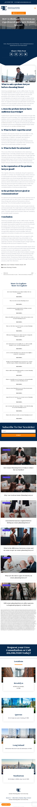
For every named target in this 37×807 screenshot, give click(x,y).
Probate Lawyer (19, 265)
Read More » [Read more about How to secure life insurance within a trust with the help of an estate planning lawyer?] (19, 411)
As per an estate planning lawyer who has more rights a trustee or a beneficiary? (19, 353)
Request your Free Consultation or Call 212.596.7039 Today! (18, 650)
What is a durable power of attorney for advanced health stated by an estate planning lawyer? (19, 380)
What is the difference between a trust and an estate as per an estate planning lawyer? (19, 317)
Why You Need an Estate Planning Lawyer (19, 300)
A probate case (5, 236)
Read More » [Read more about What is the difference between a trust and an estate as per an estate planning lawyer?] (19, 322)
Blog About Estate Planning (13, 43)
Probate (11, 265)
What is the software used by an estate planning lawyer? (19, 415)
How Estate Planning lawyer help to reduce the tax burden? (19, 292)
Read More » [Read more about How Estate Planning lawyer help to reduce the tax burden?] (19, 296)
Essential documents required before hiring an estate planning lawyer (19, 309)
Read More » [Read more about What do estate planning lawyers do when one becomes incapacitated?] (19, 393)
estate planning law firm (14, 8)
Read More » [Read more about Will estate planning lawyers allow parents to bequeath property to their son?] (19, 339)
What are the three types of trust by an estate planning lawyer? (19, 326)
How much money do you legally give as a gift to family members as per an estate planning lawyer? (19, 344)
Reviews (21, 798)
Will (25, 265)
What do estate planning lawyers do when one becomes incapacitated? (19, 389)
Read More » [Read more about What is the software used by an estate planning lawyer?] (19, 418)
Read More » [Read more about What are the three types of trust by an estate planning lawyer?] (19, 330)
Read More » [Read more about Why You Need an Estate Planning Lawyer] (19, 304)
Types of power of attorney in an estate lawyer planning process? (19, 398)
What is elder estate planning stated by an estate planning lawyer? (19, 371)
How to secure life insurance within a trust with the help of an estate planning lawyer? (19, 406)
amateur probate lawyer (18, 126)
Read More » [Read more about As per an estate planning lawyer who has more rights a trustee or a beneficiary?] (19, 357)
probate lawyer (12, 91)
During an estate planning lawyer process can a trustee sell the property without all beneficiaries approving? (19, 362)
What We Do (15, 798)
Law (8, 265)
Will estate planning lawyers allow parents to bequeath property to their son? (19, 335)
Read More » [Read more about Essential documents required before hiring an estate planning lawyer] (19, 313)
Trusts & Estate (14, 7)
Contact (29, 798)
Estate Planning (7, 267)
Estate (4, 265)
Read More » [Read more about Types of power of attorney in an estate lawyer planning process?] (19, 402)
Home (5, 43)
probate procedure (6, 122)
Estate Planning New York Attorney (18, 793)
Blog (25, 798)
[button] (35, 8)
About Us (9, 798)
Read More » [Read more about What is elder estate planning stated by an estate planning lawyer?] (19, 375)
